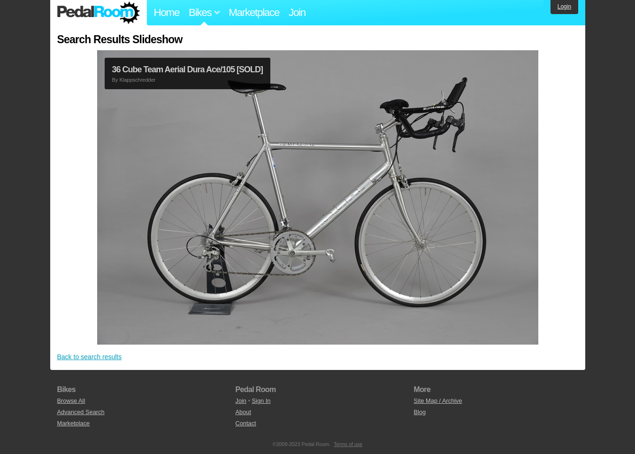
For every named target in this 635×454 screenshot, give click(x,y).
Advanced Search (81, 412)
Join (297, 12)
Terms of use (348, 444)
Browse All (71, 400)
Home (167, 12)
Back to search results (89, 357)
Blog (420, 412)
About (243, 412)
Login (564, 6)
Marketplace (254, 12)
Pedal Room (98, 12)
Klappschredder (137, 80)
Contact (246, 423)
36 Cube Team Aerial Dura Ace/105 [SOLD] (187, 69)
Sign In (261, 400)
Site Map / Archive (438, 400)
